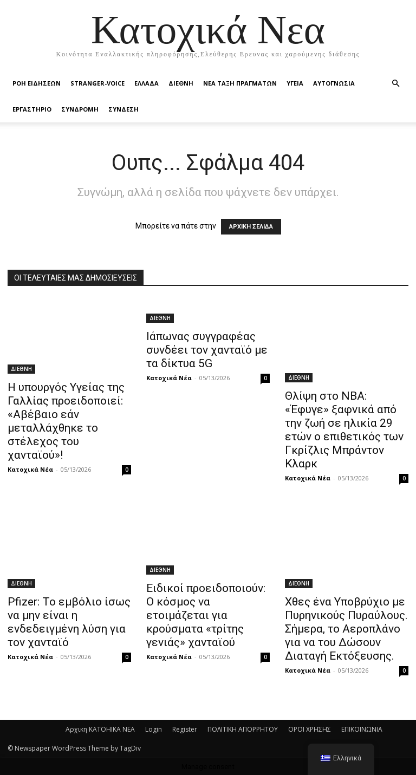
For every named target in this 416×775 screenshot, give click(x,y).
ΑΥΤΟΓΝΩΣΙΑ (334, 83)
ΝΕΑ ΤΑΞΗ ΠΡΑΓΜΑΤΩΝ (240, 83)
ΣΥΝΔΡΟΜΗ (80, 109)
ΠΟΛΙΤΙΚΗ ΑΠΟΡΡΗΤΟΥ (242, 729)
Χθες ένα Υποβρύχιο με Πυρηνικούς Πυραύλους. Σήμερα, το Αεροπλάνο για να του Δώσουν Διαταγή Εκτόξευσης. (346, 628)
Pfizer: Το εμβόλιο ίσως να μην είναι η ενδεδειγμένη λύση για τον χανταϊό (69, 622)
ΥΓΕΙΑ (295, 83)
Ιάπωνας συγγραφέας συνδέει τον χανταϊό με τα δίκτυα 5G (207, 350)
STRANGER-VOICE (97, 83)
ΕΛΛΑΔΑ (146, 83)
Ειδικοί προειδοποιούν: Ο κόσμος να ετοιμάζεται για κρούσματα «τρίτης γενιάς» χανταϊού (205, 615)
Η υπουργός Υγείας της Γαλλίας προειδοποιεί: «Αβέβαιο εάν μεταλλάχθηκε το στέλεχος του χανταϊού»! (66, 421)
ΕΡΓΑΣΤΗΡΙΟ (31, 109)
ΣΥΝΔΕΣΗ (123, 109)
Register (184, 729)
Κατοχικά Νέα (30, 469)
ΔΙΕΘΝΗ (180, 83)
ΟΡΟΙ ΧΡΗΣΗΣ (309, 729)
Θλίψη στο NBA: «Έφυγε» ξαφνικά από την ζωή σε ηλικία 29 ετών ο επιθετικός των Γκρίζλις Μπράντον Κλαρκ (344, 429)
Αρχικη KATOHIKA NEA (100, 729)
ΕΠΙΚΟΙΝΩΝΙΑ (361, 729)
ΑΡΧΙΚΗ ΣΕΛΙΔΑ (251, 226)
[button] (395, 84)
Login (153, 729)
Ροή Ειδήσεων (36, 83)
